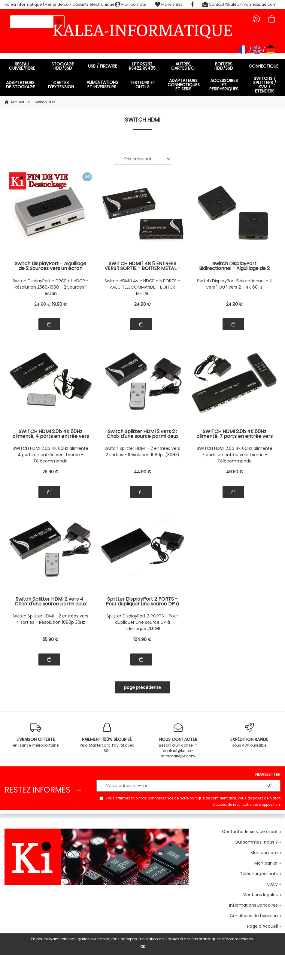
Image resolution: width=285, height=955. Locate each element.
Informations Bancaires (253, 905)
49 (234, 472)
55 (51, 639)
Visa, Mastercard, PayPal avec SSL (107, 738)
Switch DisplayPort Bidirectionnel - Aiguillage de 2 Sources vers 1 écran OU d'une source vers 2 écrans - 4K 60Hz (234, 266)
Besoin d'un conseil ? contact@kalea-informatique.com (178, 741)
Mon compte (130, 4)
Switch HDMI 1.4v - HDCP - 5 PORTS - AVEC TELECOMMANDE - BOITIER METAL (142, 287)
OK (142, 946)
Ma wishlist (168, 4)
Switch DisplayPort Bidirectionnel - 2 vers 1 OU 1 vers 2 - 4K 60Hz (234, 284)
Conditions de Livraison (254, 916)
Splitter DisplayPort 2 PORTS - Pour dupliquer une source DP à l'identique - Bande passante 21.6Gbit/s (142, 601)
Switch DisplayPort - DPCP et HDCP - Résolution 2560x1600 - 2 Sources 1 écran (51, 287)
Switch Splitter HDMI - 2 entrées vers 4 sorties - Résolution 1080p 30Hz (50, 619)
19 (59, 304)
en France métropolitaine (36, 735)
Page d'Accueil (262, 926)
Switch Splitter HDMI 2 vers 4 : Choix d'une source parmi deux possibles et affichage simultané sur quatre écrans (50, 601)
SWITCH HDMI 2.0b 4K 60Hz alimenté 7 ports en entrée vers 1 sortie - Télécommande (234, 454)
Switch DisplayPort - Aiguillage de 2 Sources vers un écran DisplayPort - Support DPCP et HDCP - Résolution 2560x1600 (50, 266)
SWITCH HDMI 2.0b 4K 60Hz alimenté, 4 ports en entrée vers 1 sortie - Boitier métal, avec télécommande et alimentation (50, 434)
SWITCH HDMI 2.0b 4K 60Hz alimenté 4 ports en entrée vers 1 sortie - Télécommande (50, 454)
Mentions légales (260, 895)
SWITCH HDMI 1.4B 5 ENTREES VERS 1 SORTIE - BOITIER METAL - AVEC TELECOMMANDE (142, 266)
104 (142, 639)
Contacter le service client (250, 832)
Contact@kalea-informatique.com (239, 4)
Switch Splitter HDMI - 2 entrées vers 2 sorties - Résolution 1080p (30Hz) (142, 451)
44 (142, 472)
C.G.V (272, 884)
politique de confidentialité (212, 798)
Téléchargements (259, 874)
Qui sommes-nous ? (256, 842)
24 (42, 304)
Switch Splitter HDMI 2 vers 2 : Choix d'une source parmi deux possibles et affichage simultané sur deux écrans (142, 434)
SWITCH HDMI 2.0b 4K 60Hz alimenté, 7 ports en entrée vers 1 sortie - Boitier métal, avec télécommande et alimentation (234, 434)
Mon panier (266, 863)
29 (50, 472)
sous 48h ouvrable (249, 735)
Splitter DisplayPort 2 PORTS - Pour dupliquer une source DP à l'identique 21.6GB (142, 622)
